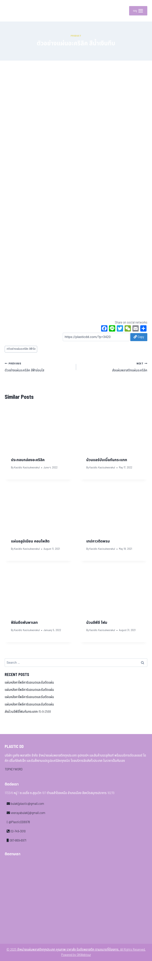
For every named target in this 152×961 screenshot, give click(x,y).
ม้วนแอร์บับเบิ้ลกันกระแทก (106, 460)
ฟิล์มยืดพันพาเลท (24, 623)
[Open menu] (138, 10)
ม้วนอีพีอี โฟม (96, 623)
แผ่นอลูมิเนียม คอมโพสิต (30, 541)
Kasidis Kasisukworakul (27, 468)
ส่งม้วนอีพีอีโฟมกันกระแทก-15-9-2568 (28, 711)
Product (76, 36)
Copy (139, 337)
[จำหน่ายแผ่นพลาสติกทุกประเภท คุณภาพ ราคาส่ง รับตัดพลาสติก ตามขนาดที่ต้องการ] (13, 11)
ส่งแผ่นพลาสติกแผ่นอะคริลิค (113, 367)
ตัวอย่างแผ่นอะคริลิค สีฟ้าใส (20, 349)
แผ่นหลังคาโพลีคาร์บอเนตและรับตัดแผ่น (29, 682)
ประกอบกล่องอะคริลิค (28, 460)
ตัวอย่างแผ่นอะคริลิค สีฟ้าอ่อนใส (39, 367)
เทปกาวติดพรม (98, 541)
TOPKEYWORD (13, 769)
